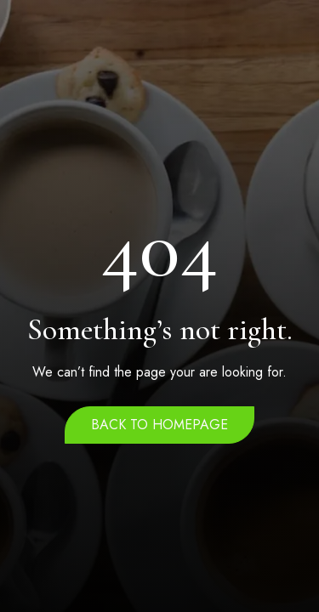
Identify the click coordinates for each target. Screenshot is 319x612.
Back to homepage (159, 424)
